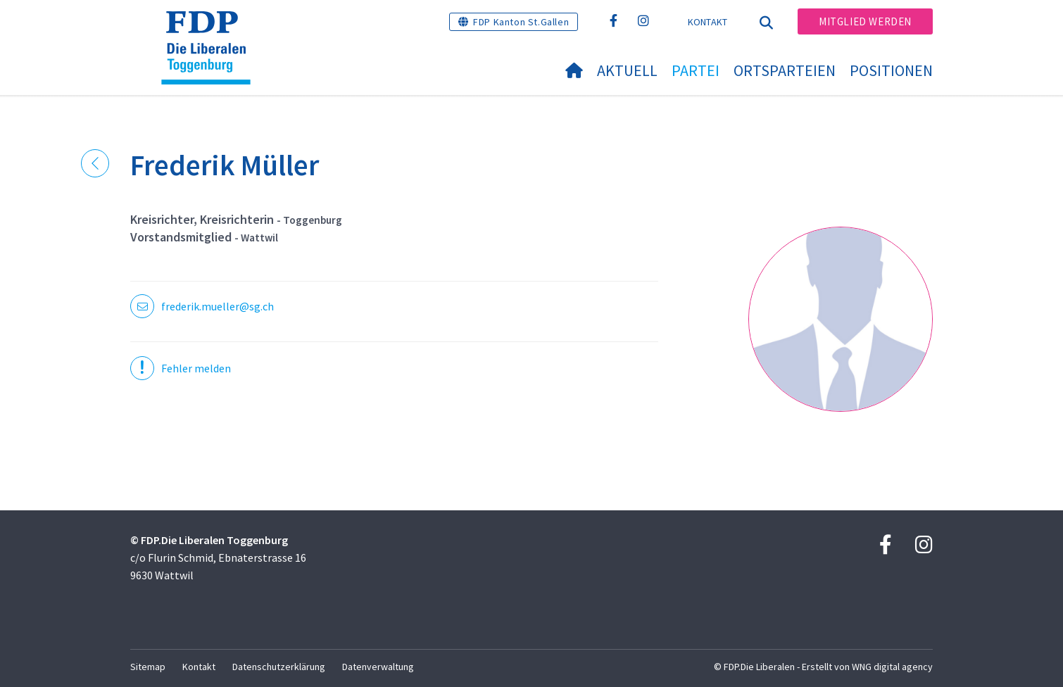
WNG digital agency (892, 666)
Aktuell (627, 70)
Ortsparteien (785, 70)
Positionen (891, 70)
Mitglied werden (865, 21)
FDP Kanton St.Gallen (521, 21)
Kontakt (708, 21)
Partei (695, 70)
